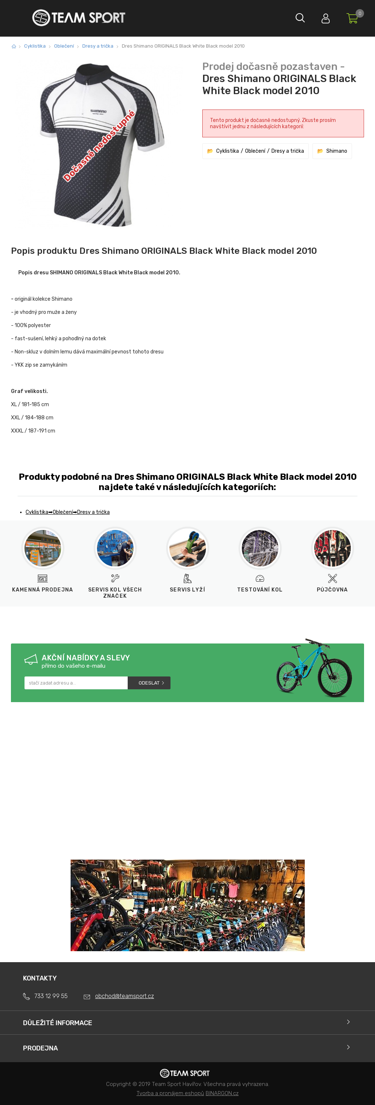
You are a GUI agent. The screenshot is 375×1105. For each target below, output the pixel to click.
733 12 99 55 (51, 996)
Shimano (336, 151)
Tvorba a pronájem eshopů (170, 1093)
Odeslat (149, 683)
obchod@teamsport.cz (124, 996)
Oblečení (64, 46)
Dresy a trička (97, 46)
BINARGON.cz (222, 1093)
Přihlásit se (322, 17)
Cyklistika (35, 46)
